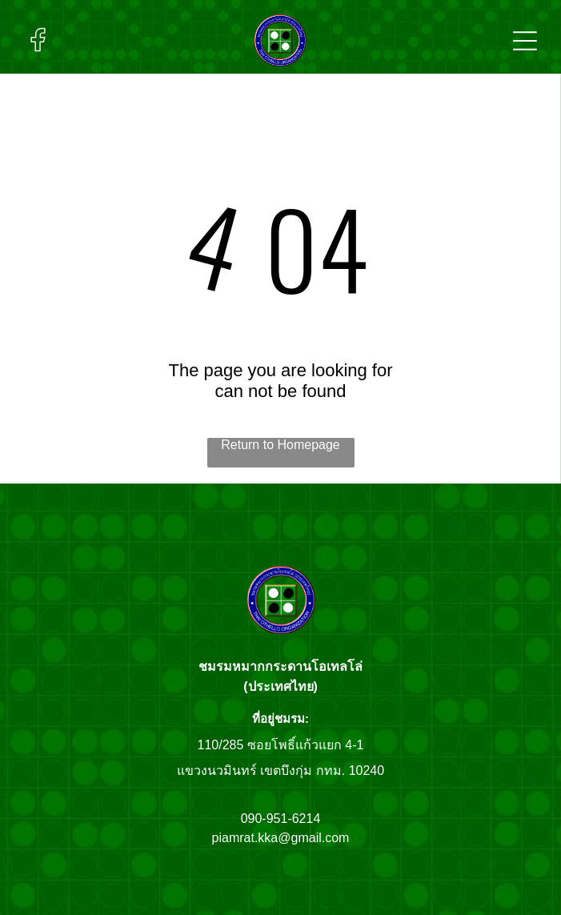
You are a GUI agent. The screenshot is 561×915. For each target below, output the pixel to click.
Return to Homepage (280, 444)
